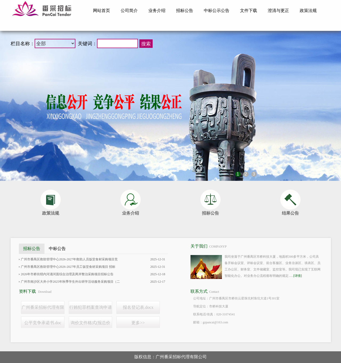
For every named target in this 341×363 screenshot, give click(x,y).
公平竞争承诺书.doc (42, 322)
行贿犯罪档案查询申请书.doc (90, 309)
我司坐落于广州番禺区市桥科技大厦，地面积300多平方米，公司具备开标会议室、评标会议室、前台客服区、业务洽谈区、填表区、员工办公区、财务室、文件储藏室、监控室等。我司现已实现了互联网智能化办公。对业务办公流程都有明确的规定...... (272, 266)
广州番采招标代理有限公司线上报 (43, 309)
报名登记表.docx (138, 307)
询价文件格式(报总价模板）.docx (90, 324)
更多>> (138, 322)
